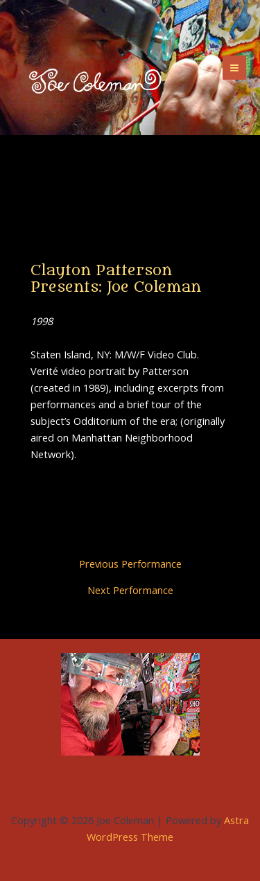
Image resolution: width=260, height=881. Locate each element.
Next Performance (130, 590)
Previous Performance (130, 564)
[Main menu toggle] (234, 67)
